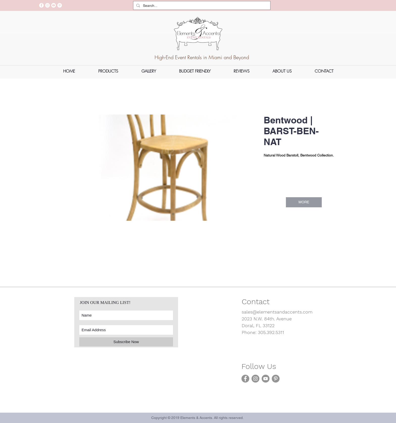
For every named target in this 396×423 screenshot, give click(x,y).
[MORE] (304, 202)
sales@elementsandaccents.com (277, 312)
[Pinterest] (59, 5)
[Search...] (201, 5)
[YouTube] (53, 5)
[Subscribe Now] (126, 341)
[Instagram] (47, 5)
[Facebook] (41, 5)
